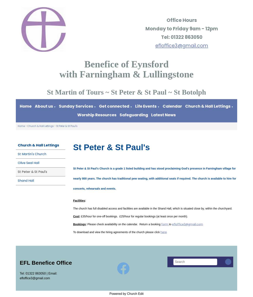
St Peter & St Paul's (66, 126)
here (163, 232)
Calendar (172, 106)
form (164, 224)
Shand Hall (26, 180)
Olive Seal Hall (28, 163)
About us (44, 106)
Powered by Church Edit (127, 293)
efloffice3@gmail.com (181, 45)
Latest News (163, 115)
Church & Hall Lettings (207, 106)
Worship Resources (96, 115)
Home (26, 106)
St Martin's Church (32, 154)
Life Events (146, 106)
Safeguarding (134, 115)
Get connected (114, 106)
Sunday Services (76, 106)
